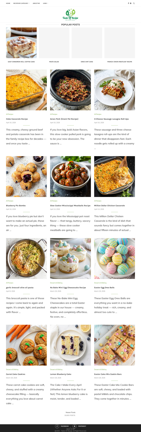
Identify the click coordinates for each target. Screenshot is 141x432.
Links (45, 3)
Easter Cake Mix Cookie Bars (108, 374)
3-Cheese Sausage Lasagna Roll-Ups (111, 119)
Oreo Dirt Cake (87, 62)
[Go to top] (71, 428)
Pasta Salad (54, 62)
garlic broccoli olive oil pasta (19, 287)
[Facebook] (128, 3)
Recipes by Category (20, 3)
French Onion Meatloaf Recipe (119, 62)
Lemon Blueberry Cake (60, 374)
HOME (8, 3)
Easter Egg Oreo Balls (104, 287)
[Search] (134, 3)
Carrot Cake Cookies (15, 374)
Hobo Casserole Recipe (17, 119)
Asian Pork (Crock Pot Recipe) (64, 119)
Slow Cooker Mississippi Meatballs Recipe (70, 205)
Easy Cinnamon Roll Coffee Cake (21, 62)
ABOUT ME (36, 3)
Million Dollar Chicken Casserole (109, 205)
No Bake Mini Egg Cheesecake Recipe (68, 287)
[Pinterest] (130, 3)
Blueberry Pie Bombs (16, 205)
